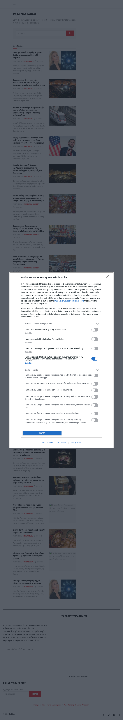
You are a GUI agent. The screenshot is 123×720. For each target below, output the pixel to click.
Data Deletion (47, 443)
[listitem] (61, 323)
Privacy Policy (76, 443)
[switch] (94, 330)
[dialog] (61, 360)
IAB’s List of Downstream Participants (69, 301)
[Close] (108, 277)
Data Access (61, 443)
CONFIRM (42, 433)
